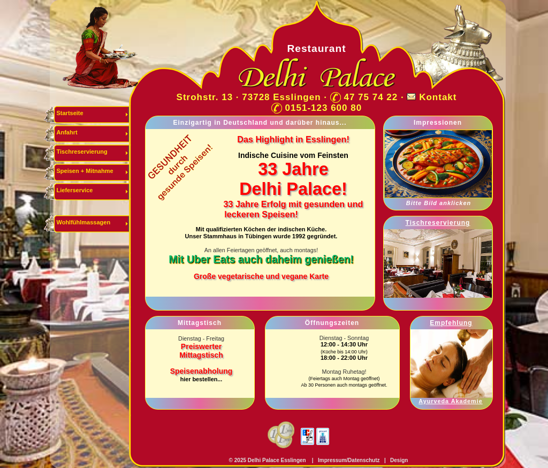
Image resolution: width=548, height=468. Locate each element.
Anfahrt (67, 132)
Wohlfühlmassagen (84, 222)
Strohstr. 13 (205, 97)
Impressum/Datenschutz (347, 460)
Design (399, 460)
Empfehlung (451, 323)
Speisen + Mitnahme (85, 171)
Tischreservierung (82, 151)
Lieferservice (75, 190)
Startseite (70, 113)
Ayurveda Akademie (450, 401)
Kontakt (437, 97)
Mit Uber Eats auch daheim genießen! (261, 259)
